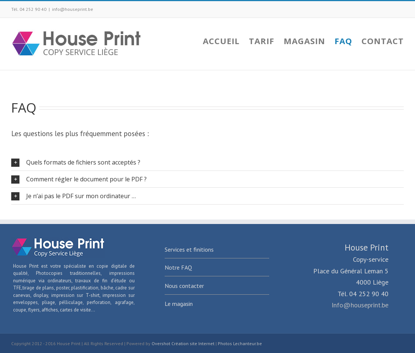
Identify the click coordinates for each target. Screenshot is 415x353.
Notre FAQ (178, 267)
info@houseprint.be (72, 9)
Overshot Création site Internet (183, 343)
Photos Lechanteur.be (240, 343)
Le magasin (179, 303)
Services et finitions (189, 249)
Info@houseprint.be (360, 305)
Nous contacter (184, 285)
